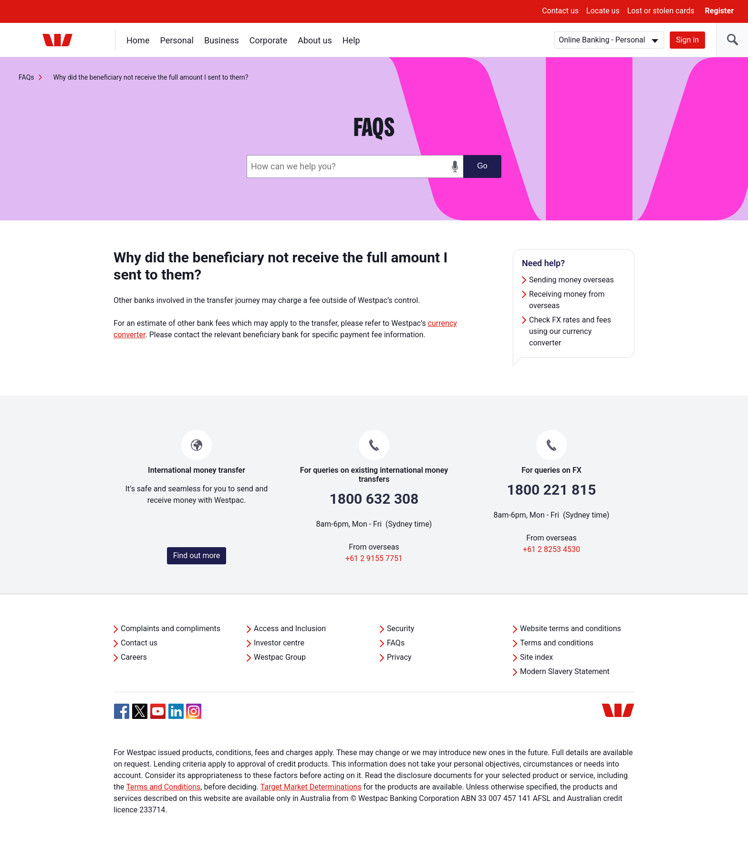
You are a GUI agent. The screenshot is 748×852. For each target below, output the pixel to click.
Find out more (196, 555)
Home (137, 40)
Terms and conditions (556, 642)
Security (400, 628)
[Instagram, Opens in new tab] (193, 716)
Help (351, 40)
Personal (177, 40)
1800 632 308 (373, 498)
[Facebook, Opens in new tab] (122, 711)
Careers (134, 657)
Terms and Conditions (163, 786)
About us (315, 40)
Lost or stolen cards (661, 10)
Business (221, 40)
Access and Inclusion (290, 628)
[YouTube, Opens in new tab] (158, 711)
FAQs (26, 77)
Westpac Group (280, 657)
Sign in (687, 39)
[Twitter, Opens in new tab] (140, 711)
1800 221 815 (551, 489)
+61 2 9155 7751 (374, 558)
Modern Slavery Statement (565, 671)
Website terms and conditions (570, 628)
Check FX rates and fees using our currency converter (570, 331)
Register (719, 10)
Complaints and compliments (170, 628)
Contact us (560, 10)
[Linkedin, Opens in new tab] (176, 711)
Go (482, 166)
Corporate (268, 40)
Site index (536, 657)
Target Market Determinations (311, 786)
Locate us (603, 10)
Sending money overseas (571, 279)
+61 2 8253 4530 (551, 549)
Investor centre (279, 642)
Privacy (399, 657)
